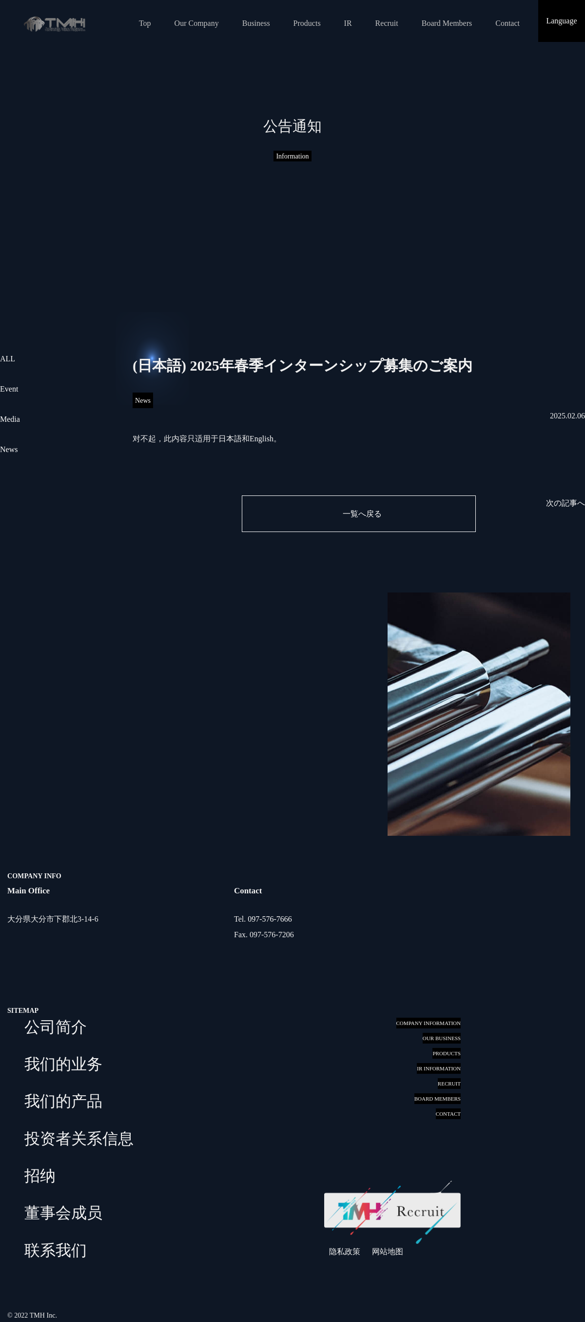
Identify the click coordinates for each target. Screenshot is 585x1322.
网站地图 (387, 1251)
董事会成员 (63, 1213)
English (261, 438)
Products (307, 23)
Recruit (386, 23)
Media (10, 419)
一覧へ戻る (362, 514)
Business (256, 23)
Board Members (447, 23)
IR (348, 23)
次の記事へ (565, 503)
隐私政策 (344, 1251)
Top (145, 23)
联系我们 (55, 1250)
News (9, 449)
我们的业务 (63, 1064)
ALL (7, 359)
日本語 (230, 438)
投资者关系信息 (79, 1138)
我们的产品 (63, 1101)
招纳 (40, 1175)
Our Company (197, 23)
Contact (507, 23)
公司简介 (55, 1027)
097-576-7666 (270, 919)
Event (9, 389)
